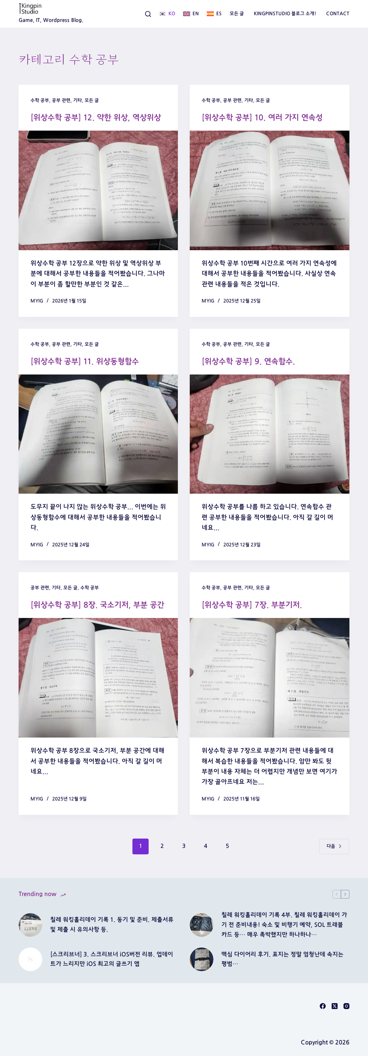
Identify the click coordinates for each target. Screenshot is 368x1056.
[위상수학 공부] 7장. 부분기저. (252, 605)
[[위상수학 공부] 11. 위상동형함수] (98, 434)
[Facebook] (323, 1006)
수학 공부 (39, 100)
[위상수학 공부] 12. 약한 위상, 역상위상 (95, 118)
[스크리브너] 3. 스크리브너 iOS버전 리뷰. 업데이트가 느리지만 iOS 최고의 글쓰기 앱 (111, 959)
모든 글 (237, 13)
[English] (191, 14)
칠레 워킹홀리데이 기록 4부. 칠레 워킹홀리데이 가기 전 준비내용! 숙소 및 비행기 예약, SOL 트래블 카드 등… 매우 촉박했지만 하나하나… (284, 925)
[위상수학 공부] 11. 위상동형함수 (84, 361)
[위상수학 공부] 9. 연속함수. (248, 361)
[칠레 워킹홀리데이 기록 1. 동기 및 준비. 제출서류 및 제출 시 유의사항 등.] (30, 925)
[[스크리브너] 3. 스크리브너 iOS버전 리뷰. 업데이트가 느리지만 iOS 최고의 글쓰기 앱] (30, 959)
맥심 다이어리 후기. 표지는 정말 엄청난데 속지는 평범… (282, 959)
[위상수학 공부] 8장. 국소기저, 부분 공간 (97, 605)
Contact (337, 13)
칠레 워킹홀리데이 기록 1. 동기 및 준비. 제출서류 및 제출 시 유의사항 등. (112, 924)
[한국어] (167, 14)
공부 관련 (61, 100)
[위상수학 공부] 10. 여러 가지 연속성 (262, 118)
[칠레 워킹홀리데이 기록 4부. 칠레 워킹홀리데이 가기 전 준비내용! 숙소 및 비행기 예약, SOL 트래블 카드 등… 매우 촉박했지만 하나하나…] (201, 925)
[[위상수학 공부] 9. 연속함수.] (269, 434)
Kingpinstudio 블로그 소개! (285, 13)
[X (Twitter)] (335, 1006)
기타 (77, 100)
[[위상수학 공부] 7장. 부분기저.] (269, 678)
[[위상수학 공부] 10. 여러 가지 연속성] (269, 190)
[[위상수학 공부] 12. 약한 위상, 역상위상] (98, 190)
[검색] (148, 14)
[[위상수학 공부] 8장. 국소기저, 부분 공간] (98, 678)
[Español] (214, 14)
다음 (334, 846)
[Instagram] (346, 1006)
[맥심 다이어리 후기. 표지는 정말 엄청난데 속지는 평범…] (201, 959)
